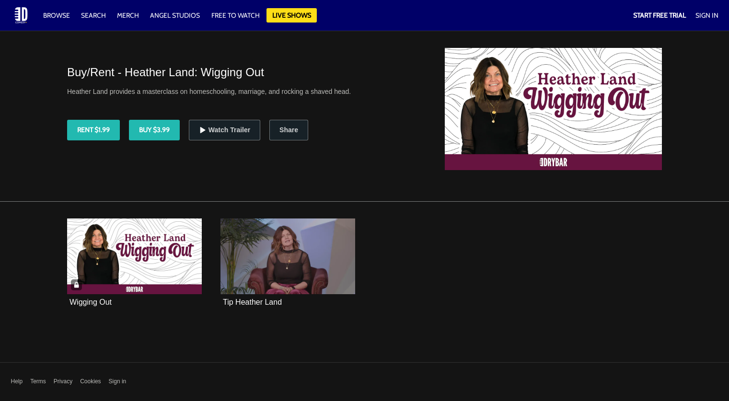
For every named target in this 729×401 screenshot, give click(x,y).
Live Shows (291, 15)
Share (288, 130)
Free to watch (235, 15)
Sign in (118, 381)
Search (94, 15)
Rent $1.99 (93, 130)
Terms (38, 381)
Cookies (90, 381)
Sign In (706, 15)
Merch (128, 15)
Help (17, 381)
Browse (57, 15)
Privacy (63, 381)
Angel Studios (175, 15)
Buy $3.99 (154, 130)
